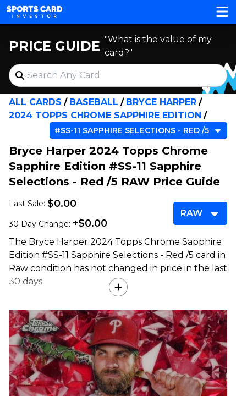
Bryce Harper (161, 102)
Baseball (93, 102)
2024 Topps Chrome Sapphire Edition (105, 115)
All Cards (35, 102)
